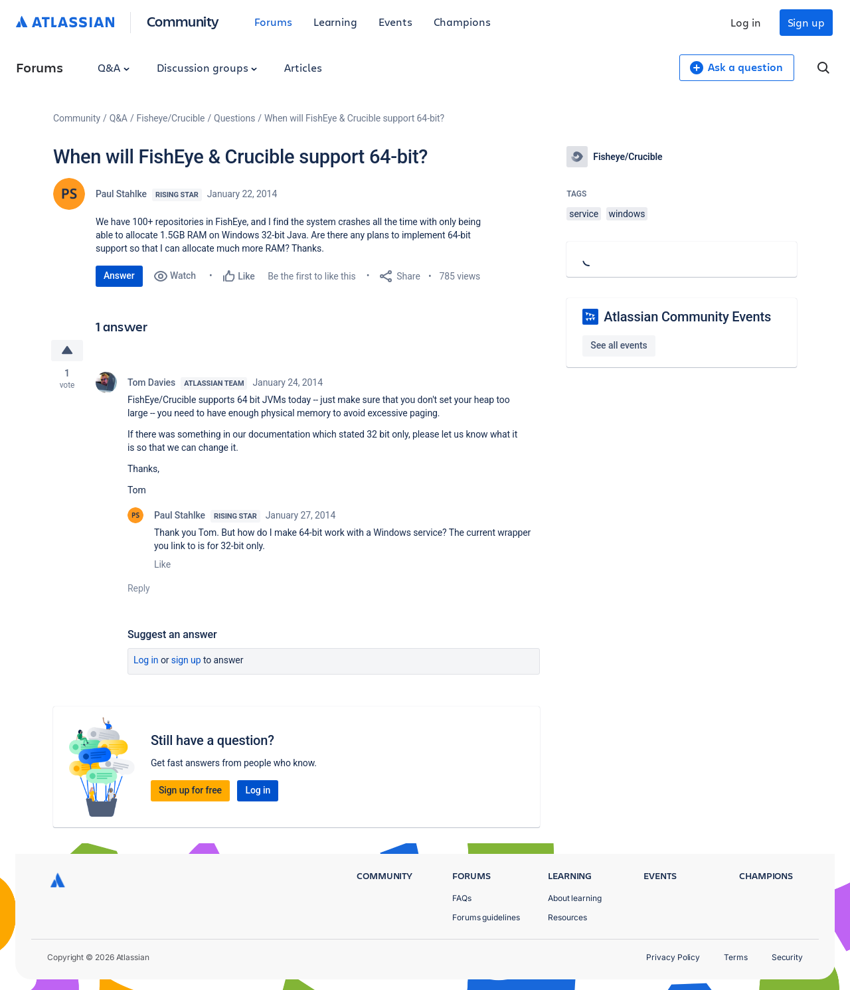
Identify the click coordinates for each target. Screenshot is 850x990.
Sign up (806, 22)
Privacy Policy (673, 957)
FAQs (461, 898)
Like (162, 564)
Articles (302, 67)
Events (395, 22)
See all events (618, 345)
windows (627, 213)
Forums (273, 22)
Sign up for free (190, 790)
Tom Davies (151, 382)
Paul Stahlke (121, 194)
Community (183, 21)
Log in (745, 22)
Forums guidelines (486, 917)
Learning (335, 22)
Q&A (113, 67)
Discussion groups (207, 67)
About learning (575, 898)
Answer (119, 275)
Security (787, 957)
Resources (567, 917)
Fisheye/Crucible (171, 118)
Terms (736, 957)
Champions (462, 22)
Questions (234, 118)
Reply (139, 588)
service (583, 213)
